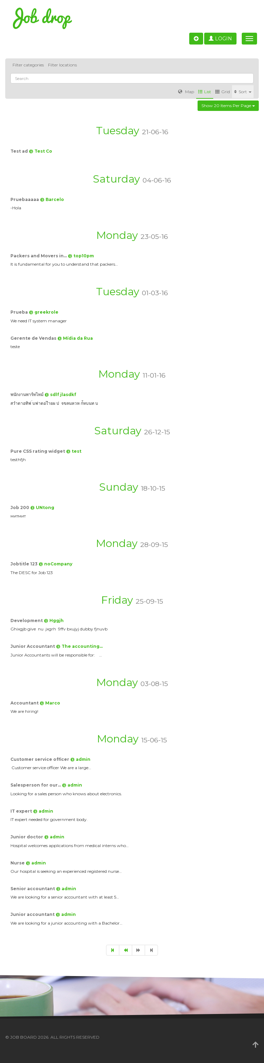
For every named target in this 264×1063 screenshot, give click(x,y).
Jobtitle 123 (24, 563)
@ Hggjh (54, 620)
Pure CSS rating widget (38, 451)
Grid (222, 91)
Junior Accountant (33, 646)
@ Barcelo (52, 199)
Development (27, 620)
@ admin (80, 759)
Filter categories (28, 64)
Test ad (19, 151)
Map (186, 91)
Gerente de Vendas (33, 338)
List (204, 91)
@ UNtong (42, 507)
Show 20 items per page (228, 105)
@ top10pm (81, 255)
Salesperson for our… (36, 785)
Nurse (18, 862)
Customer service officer (40, 759)
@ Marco (50, 703)
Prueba (19, 312)
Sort (242, 91)
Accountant (25, 703)
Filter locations (62, 64)
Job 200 (20, 507)
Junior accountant (33, 914)
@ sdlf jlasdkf (60, 394)
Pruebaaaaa (25, 199)
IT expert (21, 811)
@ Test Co (40, 151)
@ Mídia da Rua (75, 338)
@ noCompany (55, 563)
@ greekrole (43, 312)
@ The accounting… (79, 646)
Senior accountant (33, 888)
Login (220, 38)
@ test (73, 451)
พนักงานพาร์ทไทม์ (27, 394)
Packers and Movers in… (39, 255)
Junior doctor (27, 836)
